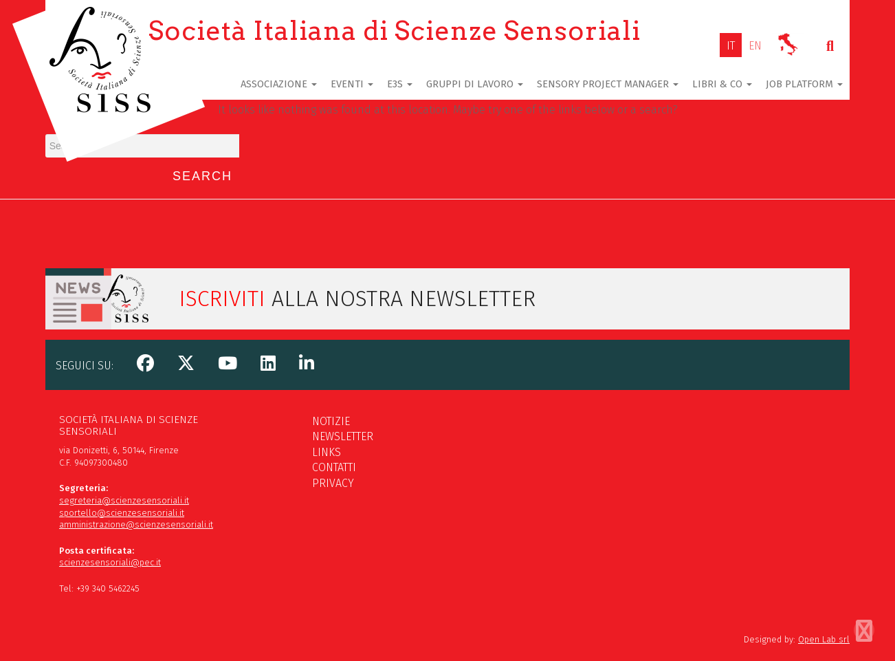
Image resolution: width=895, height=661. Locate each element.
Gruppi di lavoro (474, 84)
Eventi (352, 84)
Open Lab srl (824, 639)
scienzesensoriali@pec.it (110, 562)
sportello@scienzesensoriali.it (121, 513)
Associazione (279, 84)
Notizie (331, 421)
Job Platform (804, 84)
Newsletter (342, 436)
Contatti (334, 467)
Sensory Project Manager (607, 84)
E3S (399, 84)
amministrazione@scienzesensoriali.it (136, 524)
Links (326, 452)
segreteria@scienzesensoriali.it (124, 500)
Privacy (333, 483)
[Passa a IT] (731, 45)
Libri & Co (722, 84)
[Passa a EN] (755, 45)
